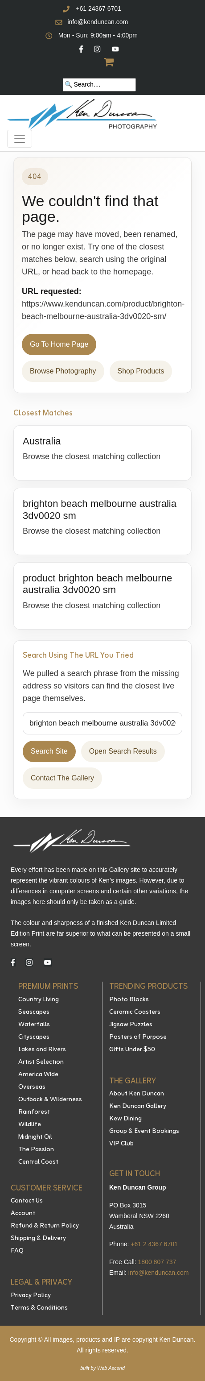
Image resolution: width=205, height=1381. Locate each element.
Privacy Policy (31, 1295)
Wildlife (29, 1124)
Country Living (38, 999)
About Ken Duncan (136, 1094)
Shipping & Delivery (38, 1238)
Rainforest (34, 1112)
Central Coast (38, 1162)
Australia (42, 441)
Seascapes (33, 1012)
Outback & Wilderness (50, 1099)
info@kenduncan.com (97, 21)
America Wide (38, 1074)
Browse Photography (63, 371)
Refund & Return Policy (45, 1226)
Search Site (49, 751)
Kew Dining (125, 1119)
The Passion (36, 1149)
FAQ (17, 1251)
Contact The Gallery (62, 778)
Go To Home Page (59, 344)
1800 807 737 (157, 1261)
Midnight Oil (35, 1137)
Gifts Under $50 (132, 1049)
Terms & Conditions (39, 1308)
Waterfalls (34, 1024)
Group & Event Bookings (144, 1131)
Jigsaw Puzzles (130, 1024)
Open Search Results (123, 751)
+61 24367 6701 (98, 8)
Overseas (31, 1087)
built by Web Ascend (102, 1368)
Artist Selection (41, 1062)
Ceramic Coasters (134, 1012)
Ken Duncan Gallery (137, 1106)
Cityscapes (33, 1037)
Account (23, 1213)
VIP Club (121, 1144)
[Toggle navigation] (19, 139)
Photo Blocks (129, 999)
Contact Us (27, 1201)
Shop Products (141, 371)
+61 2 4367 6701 (154, 1244)
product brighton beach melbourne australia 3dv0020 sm (97, 583)
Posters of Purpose (138, 1037)
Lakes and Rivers (42, 1049)
